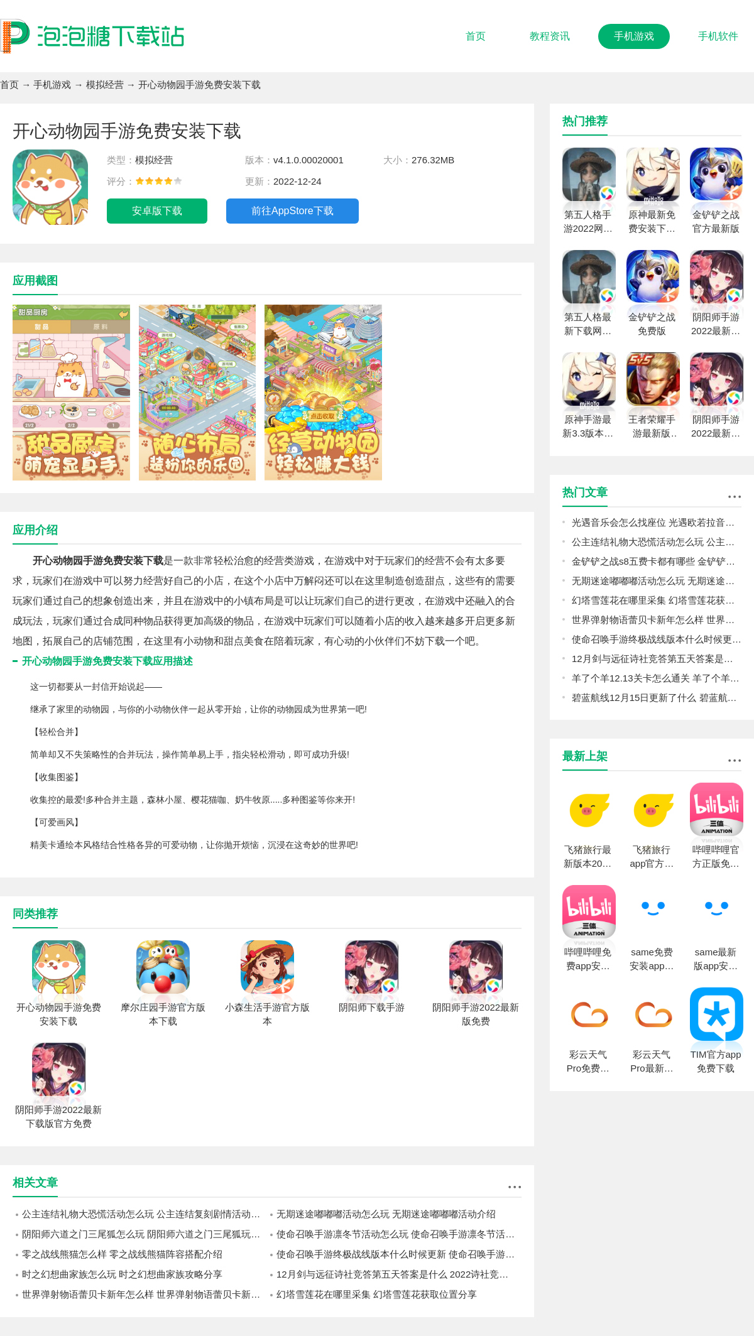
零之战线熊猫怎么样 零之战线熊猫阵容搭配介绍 (122, 1254)
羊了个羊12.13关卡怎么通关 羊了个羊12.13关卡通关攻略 (656, 678)
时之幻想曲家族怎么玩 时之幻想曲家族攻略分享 (122, 1274)
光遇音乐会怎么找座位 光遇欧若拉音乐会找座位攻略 (656, 522)
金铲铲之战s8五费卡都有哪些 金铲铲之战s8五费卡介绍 (656, 561)
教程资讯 (550, 36)
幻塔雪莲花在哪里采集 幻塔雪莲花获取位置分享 (376, 1294)
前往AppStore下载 (292, 210)
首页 (476, 36)
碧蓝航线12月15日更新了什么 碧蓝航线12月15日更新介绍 (656, 697)
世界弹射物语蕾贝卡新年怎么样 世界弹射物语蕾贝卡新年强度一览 (144, 1294)
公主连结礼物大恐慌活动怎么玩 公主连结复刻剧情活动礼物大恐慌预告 (144, 1213)
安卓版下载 (157, 210)
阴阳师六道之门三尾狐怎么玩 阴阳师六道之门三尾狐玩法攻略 (144, 1234)
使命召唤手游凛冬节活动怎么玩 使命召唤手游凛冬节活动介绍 (399, 1234)
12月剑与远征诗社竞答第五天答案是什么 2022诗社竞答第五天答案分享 (399, 1274)
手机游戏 (634, 36)
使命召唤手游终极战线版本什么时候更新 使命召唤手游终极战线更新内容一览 (399, 1254)
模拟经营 (105, 84)
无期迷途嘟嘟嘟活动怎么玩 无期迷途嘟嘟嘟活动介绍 (386, 1213)
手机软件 (718, 36)
